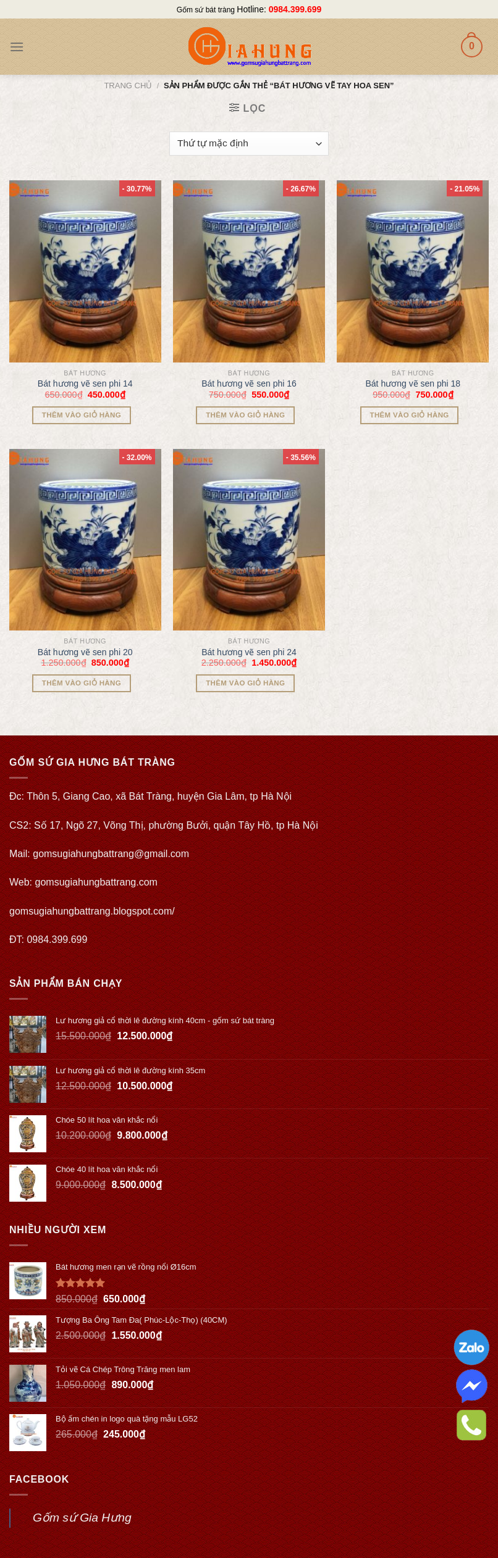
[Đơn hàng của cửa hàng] (248, 144)
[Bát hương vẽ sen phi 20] (85, 539)
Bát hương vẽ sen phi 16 (249, 383)
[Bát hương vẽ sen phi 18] (413, 271)
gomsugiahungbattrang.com (96, 882)
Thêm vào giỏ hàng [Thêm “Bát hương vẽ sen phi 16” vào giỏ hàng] (245, 415)
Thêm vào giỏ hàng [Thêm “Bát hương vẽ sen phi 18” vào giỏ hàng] (409, 415)
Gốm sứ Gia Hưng (82, 1517)
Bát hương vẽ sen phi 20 (85, 652)
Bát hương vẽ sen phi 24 (249, 652)
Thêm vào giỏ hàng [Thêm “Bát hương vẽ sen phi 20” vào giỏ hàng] (81, 683)
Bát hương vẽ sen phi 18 (412, 383)
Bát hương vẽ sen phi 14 (85, 383)
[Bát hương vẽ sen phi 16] (249, 271)
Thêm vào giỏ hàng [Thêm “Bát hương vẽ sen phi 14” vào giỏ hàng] (81, 415)
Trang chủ (128, 85)
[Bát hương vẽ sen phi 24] (249, 539)
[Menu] (16, 46)
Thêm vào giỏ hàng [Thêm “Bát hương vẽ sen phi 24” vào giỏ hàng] (245, 683)
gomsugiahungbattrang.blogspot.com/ (92, 911)
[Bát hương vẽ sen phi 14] (85, 271)
